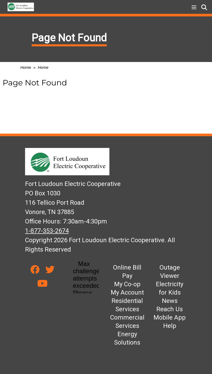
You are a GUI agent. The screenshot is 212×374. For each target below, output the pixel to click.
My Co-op (127, 284)
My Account (127, 292)
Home (25, 67)
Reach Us (169, 309)
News (170, 300)
